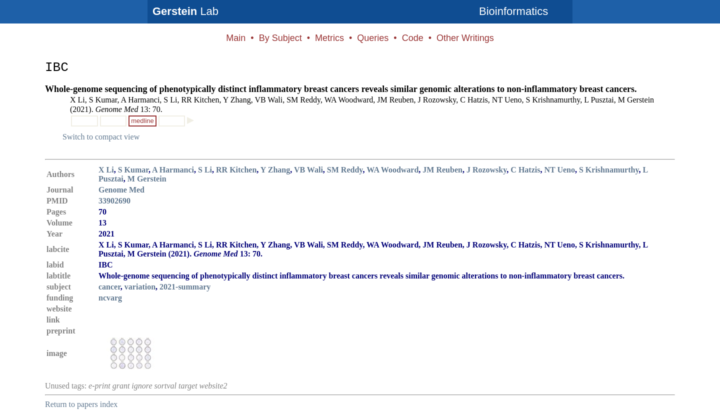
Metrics (329, 38)
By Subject (280, 38)
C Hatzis (525, 170)
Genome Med (121, 190)
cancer (109, 286)
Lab (185, 11)
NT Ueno (559, 170)
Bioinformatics (513, 11)
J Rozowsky (486, 170)
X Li (106, 170)
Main (236, 38)
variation (140, 286)
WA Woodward (392, 170)
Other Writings (465, 38)
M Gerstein (147, 178)
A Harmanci (173, 170)
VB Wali (308, 170)
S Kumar (133, 170)
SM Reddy (345, 170)
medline (142, 120)
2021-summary (185, 286)
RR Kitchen (236, 170)
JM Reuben (442, 170)
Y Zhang (275, 170)
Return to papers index (81, 404)
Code (413, 38)
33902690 (114, 200)
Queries (372, 38)
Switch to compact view (101, 136)
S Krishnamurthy (609, 170)
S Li (205, 170)
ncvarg (110, 298)
